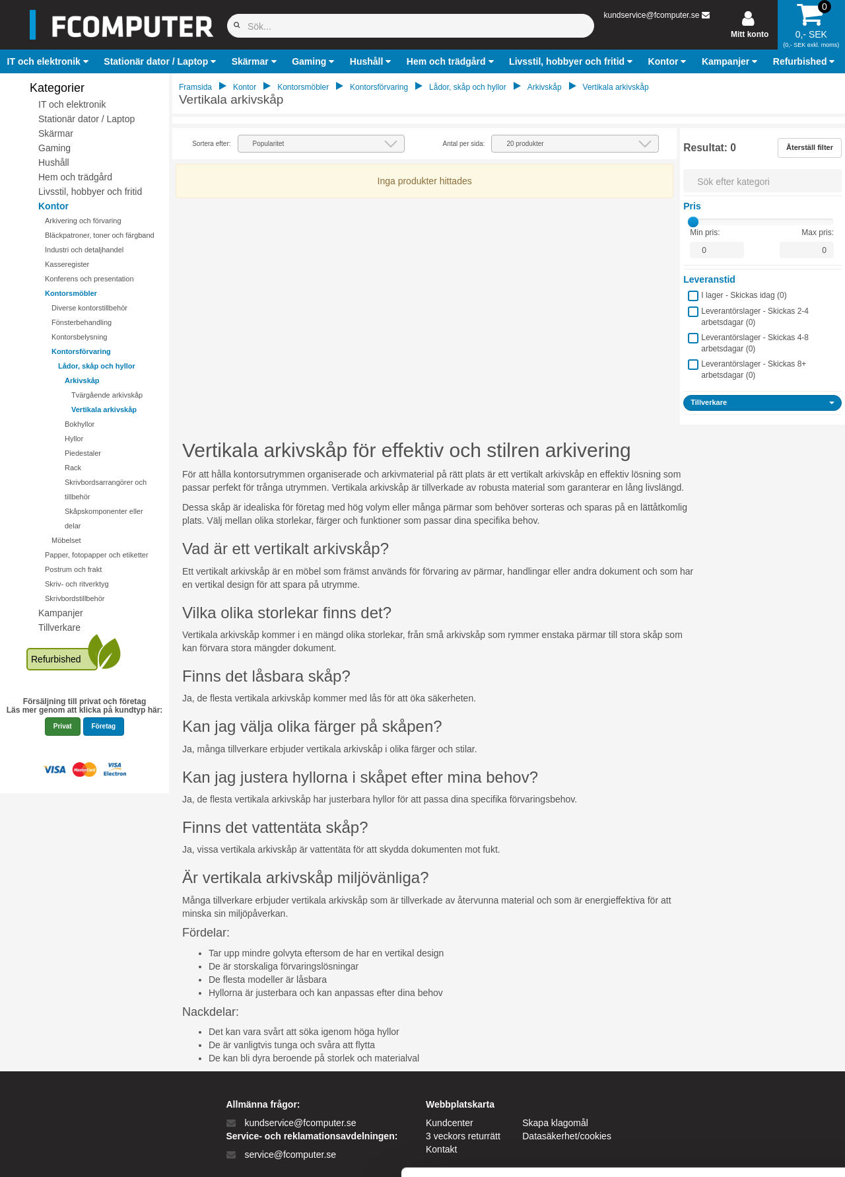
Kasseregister (67, 264)
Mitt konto (749, 34)
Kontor (53, 206)
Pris (691, 206)
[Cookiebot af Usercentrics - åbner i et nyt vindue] (85, 1151)
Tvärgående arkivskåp (107, 395)
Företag (104, 726)
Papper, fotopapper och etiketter (97, 555)
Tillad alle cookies (735, 1020)
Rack (73, 468)
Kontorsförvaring (81, 351)
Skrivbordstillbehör (74, 598)
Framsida (195, 87)
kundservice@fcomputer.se (651, 15)
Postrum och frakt (73, 569)
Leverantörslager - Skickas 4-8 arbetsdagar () (755, 343)
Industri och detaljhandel (84, 250)
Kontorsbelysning (79, 337)
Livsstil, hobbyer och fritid (90, 191)
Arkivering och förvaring (83, 221)
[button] (49, 61)
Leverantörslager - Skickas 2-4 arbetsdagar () (755, 316)
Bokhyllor (79, 424)
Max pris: (817, 232)
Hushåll (53, 162)
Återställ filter (809, 147)
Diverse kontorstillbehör (89, 308)
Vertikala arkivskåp (104, 409)
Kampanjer (60, 613)
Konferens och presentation (89, 279)
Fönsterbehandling (81, 322)
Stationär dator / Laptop (86, 119)
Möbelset (66, 540)
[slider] (693, 222)
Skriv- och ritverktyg (77, 584)
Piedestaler (83, 453)
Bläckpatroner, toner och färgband (99, 235)
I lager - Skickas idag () (743, 295)
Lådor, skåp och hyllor (96, 366)
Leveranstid (709, 279)
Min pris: (705, 232)
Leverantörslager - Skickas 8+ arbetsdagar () (753, 369)
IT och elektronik (72, 104)
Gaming (54, 148)
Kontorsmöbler (71, 293)
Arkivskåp (82, 380)
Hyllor (74, 439)
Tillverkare (59, 627)
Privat (62, 726)
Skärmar (55, 133)
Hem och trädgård (75, 177)
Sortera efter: (211, 143)
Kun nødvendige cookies (735, 1064)
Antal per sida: (463, 143)
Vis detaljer (686, 1151)
